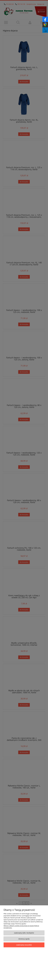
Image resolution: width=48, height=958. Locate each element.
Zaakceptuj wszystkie (24, 945)
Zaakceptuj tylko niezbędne (24, 933)
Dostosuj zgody (24, 939)
